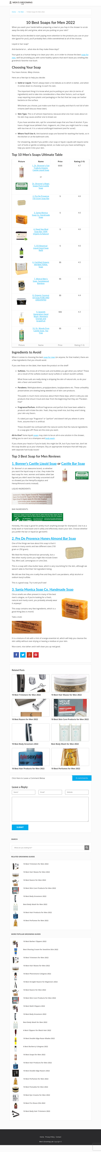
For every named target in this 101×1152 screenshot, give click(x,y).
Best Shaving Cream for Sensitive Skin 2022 (40, 956)
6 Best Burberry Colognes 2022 (35, 1053)
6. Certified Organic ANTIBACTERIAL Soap (40, 271)
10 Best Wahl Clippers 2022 (34, 1013)
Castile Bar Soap (73, 470)
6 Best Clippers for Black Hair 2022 (37, 1037)
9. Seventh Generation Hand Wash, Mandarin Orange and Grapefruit (40, 323)
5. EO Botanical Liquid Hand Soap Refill (41, 254)
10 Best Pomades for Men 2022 (35, 1094)
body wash (50, 445)
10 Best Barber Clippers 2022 (34, 948)
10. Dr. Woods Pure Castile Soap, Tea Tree (40, 337)
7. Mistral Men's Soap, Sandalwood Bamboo (41, 287)
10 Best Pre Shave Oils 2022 (34, 1110)
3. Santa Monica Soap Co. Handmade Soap (41, 221)
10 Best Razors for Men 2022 (34, 887)
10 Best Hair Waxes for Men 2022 (36, 879)
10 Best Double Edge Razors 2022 (36, 1078)
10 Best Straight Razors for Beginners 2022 (40, 989)
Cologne (83, 3)
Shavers (45, 3)
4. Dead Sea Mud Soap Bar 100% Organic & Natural (41, 238)
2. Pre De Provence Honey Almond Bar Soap (44, 545)
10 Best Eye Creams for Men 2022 (36, 1102)
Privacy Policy (50, 1144)
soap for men (49, 364)
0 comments (80, 784)
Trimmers (47, 9)
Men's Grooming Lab (46, 1148)
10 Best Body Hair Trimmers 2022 (36, 1118)
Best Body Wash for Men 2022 (35, 911)
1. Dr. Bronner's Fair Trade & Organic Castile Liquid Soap (41, 174)
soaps (35, 442)
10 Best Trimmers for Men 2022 (36, 871)
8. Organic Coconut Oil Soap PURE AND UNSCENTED (40, 304)
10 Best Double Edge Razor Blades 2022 (39, 1045)
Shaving (74, 3)
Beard (53, 3)
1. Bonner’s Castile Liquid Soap (34, 470)
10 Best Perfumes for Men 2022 (35, 927)
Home (15, 19)
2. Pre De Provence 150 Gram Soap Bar (40, 204)
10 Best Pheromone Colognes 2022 (37, 980)
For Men (57, 9)
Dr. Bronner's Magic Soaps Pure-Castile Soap (40, 192)
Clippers (37, 9)
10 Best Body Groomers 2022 (34, 903)
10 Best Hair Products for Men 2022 (37, 919)
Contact (58, 1144)
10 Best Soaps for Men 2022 (34, 19)
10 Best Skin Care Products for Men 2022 (39, 895)
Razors (37, 3)
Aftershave (63, 3)
